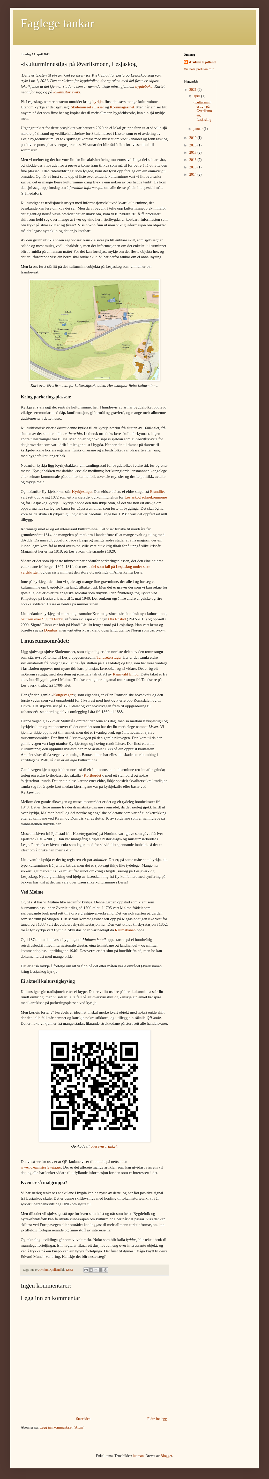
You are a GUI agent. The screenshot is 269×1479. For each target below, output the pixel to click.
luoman (138, 1456)
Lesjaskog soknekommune (145, 497)
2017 (193, 152)
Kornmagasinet (122, 107)
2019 (193, 138)
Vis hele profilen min (199, 69)
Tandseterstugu (108, 657)
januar (198, 129)
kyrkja (97, 101)
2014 (193, 174)
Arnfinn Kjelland (202, 62)
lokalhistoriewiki (66, 92)
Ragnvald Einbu (126, 674)
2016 (193, 160)
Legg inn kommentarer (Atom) (62, 1427)
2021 (193, 90)
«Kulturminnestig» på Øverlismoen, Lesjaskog (202, 111)
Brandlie (157, 491)
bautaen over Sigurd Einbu (42, 619)
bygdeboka (144, 86)
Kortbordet (92, 775)
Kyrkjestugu (82, 491)
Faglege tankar (57, 23)
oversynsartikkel (104, 1146)
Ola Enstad (117, 619)
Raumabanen (126, 930)
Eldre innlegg (157, 1419)
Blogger (166, 1456)
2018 (193, 145)
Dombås (50, 630)
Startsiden (83, 1419)
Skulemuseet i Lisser (87, 107)
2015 (193, 167)
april (197, 96)
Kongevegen (63, 695)
